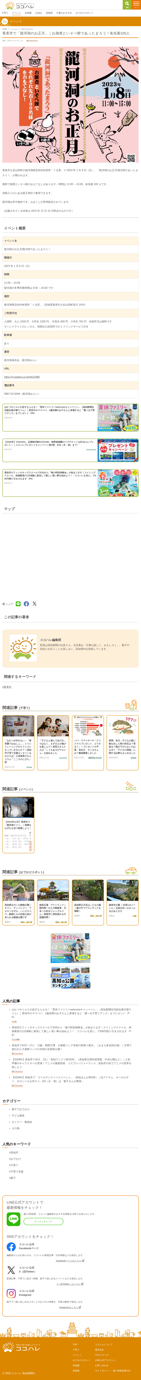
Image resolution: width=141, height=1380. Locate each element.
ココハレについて (104, 1344)
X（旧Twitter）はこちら (69, 1284)
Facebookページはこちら (68, 1260)
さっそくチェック (43, 1221)
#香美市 (6, 687)
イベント (77, 1355)
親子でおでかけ (21, 1109)
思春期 (76, 1370)
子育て (76, 1349)
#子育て (13, 1165)
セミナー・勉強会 (22, 1122)
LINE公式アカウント (105, 1360)
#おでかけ (15, 1159)
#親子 (12, 1178)
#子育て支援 (16, 1171)
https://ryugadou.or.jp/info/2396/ (22, 377)
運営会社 (99, 1349)
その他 (15, 1128)
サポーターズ (101, 1355)
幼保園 (76, 1365)
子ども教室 (18, 1115)
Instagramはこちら (68, 1307)
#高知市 (13, 1152)
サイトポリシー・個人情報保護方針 (113, 1370)
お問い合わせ (101, 1365)
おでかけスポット (82, 1360)
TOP (75, 1344)
